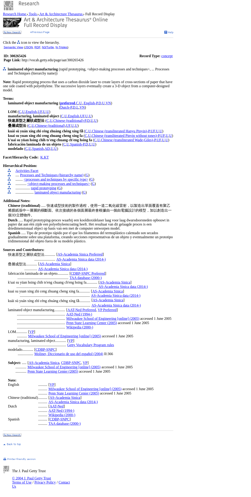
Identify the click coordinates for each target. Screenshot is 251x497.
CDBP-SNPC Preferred (88, 273)
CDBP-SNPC (45, 349)
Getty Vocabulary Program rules (90, 345)
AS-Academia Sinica (54, 264)
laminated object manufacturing (58, 192)
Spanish (38, 149)
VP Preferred (107, 310)
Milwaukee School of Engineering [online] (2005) (102, 318)
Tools (33, 14)
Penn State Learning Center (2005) (91, 323)
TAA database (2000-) (86, 278)
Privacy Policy (45, 482)
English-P (91, 103)
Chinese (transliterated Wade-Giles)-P (128, 140)
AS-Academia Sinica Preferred (80, 254)
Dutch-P (66, 107)
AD (47, 149)
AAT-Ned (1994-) (79, 314)
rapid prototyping (43, 188)
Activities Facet (26, 171)
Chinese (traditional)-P (69, 121)
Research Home (15, 14)
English (31, 112)
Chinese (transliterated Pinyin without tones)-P (126, 136)
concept (167, 56)
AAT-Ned (57, 406)
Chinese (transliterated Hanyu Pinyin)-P (121, 131)
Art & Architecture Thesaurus (61, 14)
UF (40, 112)
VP (31, 332)
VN (108, 103)
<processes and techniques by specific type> (56, 179)
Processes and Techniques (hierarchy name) (51, 175)
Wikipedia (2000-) (79, 327)
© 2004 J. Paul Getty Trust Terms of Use (31, 480)
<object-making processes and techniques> (58, 184)
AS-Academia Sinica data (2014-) (81, 259)
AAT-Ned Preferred (82, 310)
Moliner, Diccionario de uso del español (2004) (68, 354)
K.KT (44, 157)
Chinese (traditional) (50, 126)
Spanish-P (77, 144)
